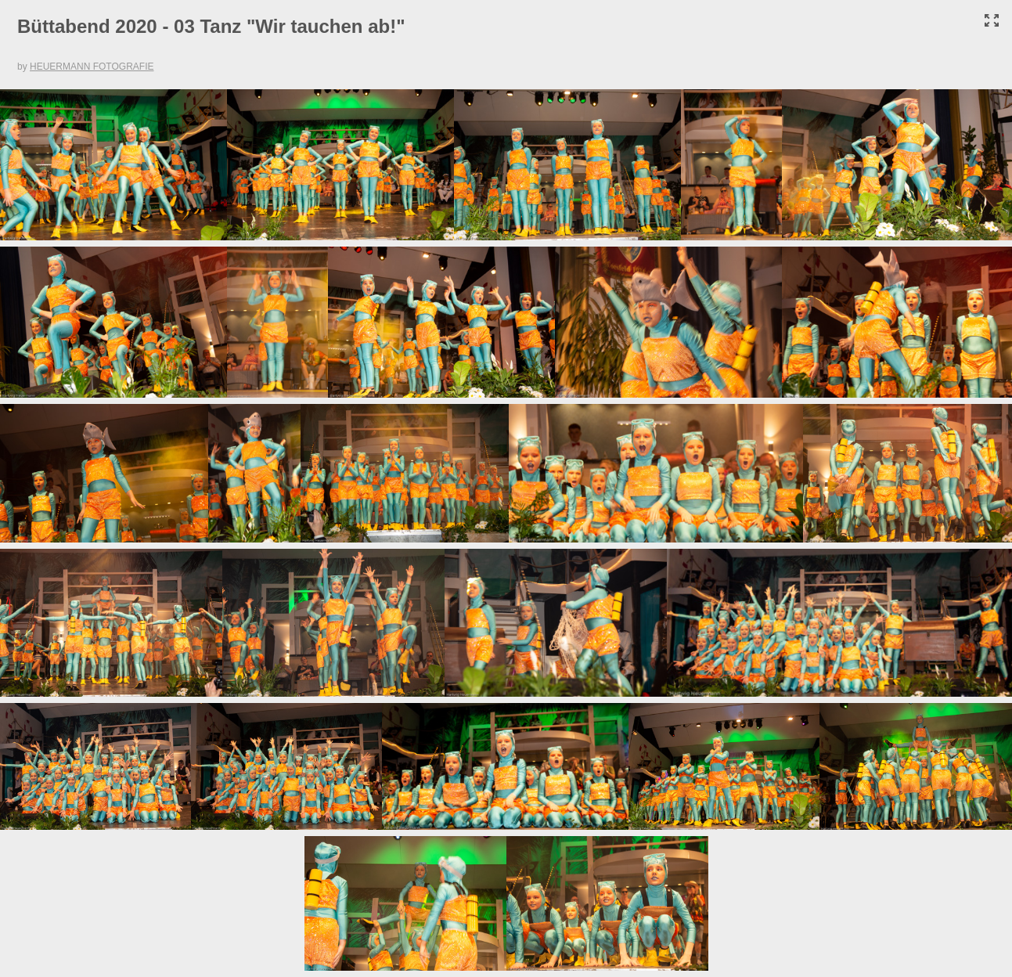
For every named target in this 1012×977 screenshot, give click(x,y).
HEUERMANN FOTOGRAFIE (91, 66)
